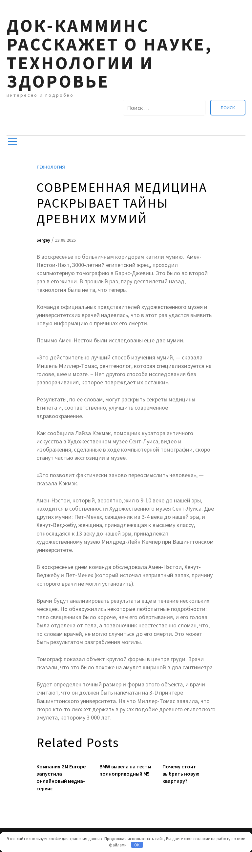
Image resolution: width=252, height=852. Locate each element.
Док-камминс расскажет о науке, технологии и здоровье (109, 53)
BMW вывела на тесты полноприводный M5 (125, 770)
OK (136, 845)
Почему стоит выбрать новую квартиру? (181, 773)
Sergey (43, 240)
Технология (50, 167)
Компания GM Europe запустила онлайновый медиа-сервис (61, 777)
